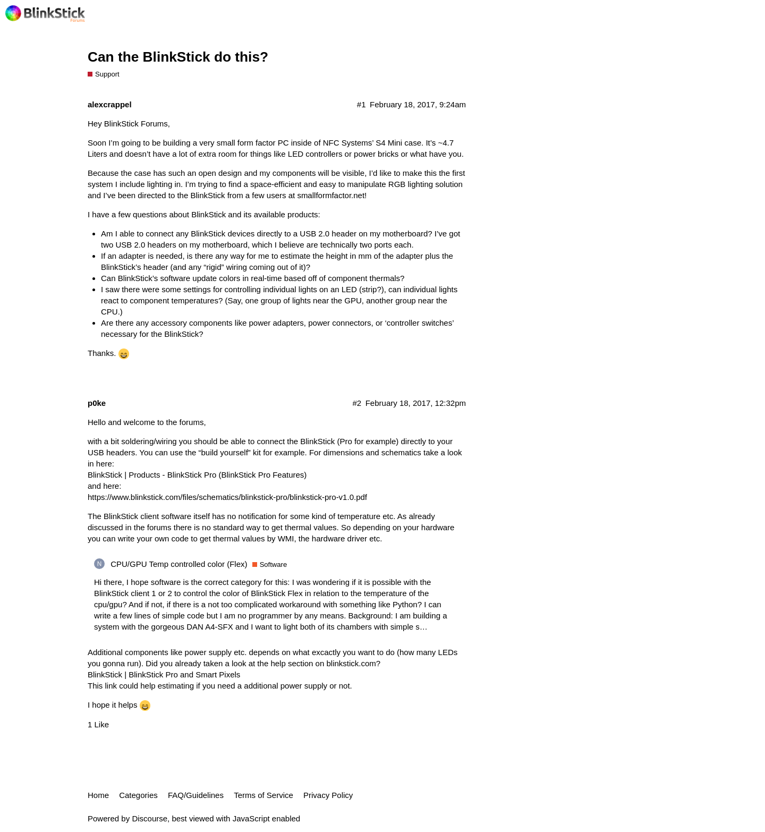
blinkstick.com (351, 663)
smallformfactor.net (330, 195)
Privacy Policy (328, 795)
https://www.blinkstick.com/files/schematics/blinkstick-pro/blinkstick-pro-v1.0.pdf (227, 497)
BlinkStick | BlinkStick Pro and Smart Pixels (164, 674)
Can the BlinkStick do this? (178, 57)
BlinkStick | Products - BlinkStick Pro (152, 474)
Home (98, 795)
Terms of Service (263, 795)
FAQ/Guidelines (196, 795)
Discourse (149, 818)
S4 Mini (389, 142)
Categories (138, 795)
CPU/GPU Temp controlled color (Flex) (178, 563)
